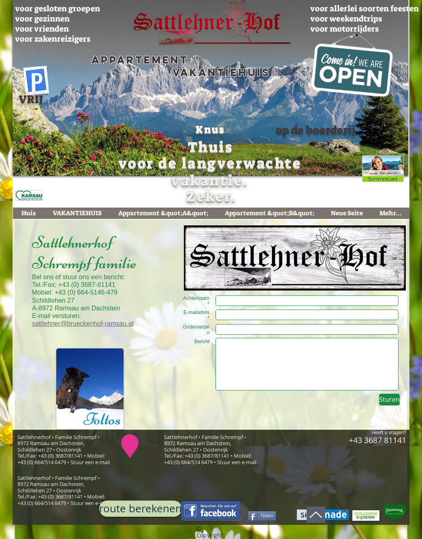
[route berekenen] (140, 509)
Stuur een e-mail (90, 462)
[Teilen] (262, 516)
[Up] (316, 515)
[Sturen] (389, 399)
